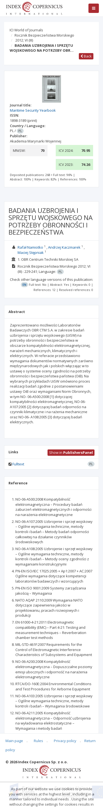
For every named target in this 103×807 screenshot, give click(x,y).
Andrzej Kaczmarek (64, 247)
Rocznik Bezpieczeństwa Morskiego (44, 35)
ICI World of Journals (26, 30)
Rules (38, 740)
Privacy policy (65, 740)
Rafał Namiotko (30, 247)
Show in (71, 452)
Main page (14, 740)
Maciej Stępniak (31, 252)
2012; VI (24, 40)
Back (86, 56)
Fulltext (18, 464)
